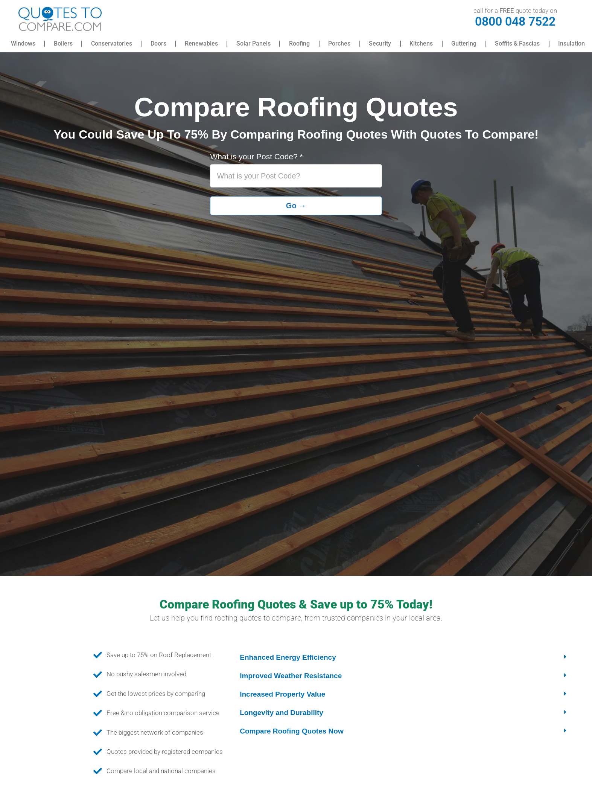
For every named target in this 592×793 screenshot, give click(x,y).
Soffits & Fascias (517, 43)
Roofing (299, 43)
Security (380, 43)
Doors (158, 43)
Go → (296, 205)
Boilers (63, 43)
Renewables (201, 43)
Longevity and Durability (281, 713)
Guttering (463, 43)
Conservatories (111, 43)
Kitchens (421, 43)
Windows (23, 43)
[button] (404, 657)
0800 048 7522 (515, 21)
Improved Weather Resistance (291, 676)
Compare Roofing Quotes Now (292, 731)
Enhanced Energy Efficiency (288, 657)
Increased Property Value (282, 694)
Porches (339, 43)
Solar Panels (253, 43)
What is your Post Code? (256, 156)
